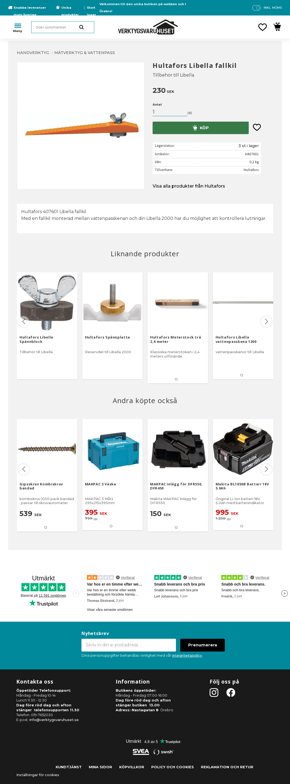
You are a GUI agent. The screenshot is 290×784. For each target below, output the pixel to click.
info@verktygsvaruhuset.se (54, 720)
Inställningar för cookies (37, 775)
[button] (262, 27)
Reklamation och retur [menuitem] (227, 767)
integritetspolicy (187, 655)
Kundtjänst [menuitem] (69, 767)
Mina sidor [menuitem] (100, 767)
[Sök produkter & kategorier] (62, 27)
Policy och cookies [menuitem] (172, 767)
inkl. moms (273, 8)
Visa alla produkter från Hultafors (189, 186)
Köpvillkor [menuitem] (131, 767)
